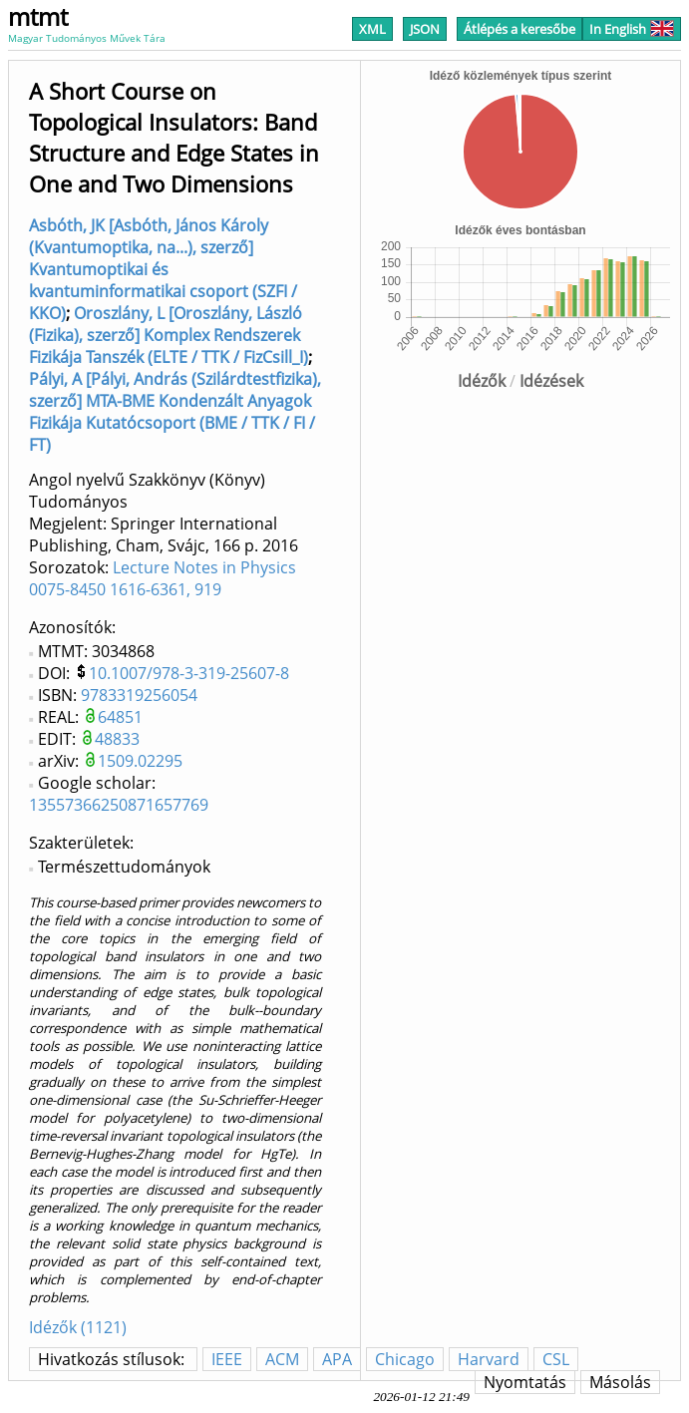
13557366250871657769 (118, 805)
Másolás (620, 1382)
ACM (282, 1359)
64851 (120, 717)
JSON (425, 29)
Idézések (551, 381)
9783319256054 (139, 695)
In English (631, 29)
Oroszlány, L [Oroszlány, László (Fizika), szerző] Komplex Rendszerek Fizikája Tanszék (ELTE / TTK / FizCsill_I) (168, 335)
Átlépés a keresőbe (519, 29)
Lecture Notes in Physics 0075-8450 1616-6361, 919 (162, 578)
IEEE (226, 1359)
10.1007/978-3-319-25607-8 (189, 673)
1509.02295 (140, 761)
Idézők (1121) (78, 1327)
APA (337, 1359)
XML (372, 29)
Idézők (482, 381)
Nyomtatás (525, 1382)
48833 (117, 739)
